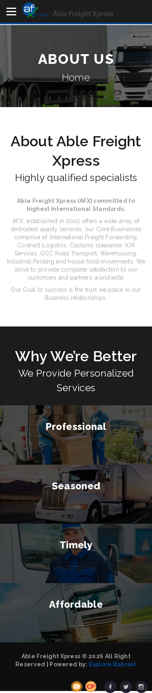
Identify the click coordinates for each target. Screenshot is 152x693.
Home (76, 77)
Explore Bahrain (113, 664)
